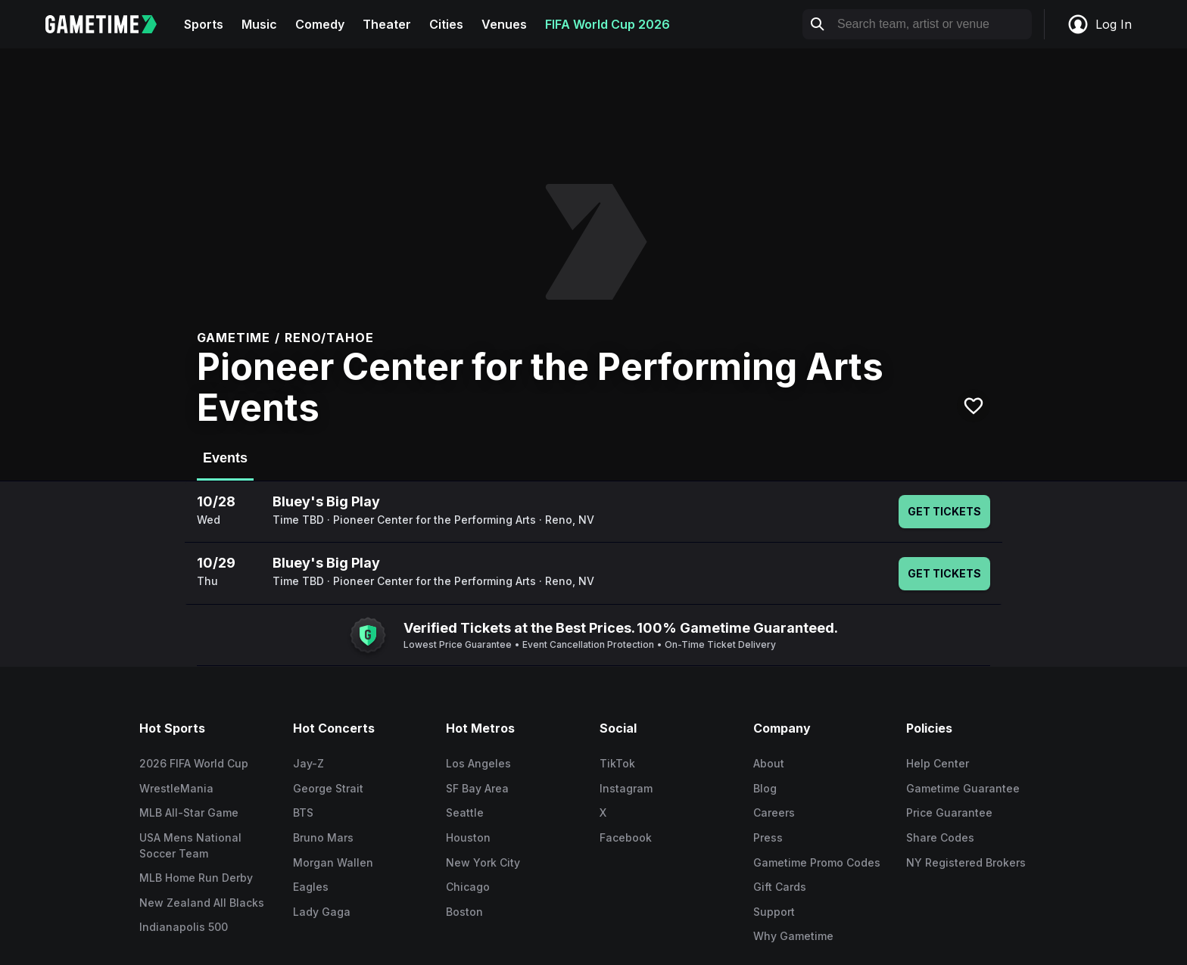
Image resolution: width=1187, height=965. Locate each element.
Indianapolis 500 (183, 926)
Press (768, 837)
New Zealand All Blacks (201, 902)
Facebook (626, 837)
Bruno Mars (323, 837)
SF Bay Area (477, 788)
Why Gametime (793, 935)
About (768, 763)
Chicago (468, 886)
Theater (387, 24)
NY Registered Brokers (966, 862)
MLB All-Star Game (188, 812)
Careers (774, 812)
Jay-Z (308, 763)
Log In (1099, 24)
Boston (464, 911)
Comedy (319, 24)
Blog (765, 788)
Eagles (311, 886)
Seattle (465, 812)
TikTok (617, 763)
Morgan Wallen (333, 862)
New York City (483, 862)
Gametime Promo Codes (816, 862)
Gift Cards (779, 886)
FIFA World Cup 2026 (607, 24)
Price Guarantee (949, 812)
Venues (504, 24)
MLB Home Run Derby (196, 877)
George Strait (328, 788)
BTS (303, 812)
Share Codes (940, 837)
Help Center (937, 763)
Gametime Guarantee (963, 788)
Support (774, 911)
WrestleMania (176, 788)
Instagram (626, 788)
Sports (203, 24)
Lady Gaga (321, 911)
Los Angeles (478, 763)
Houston (468, 837)
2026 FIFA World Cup (193, 763)
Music (259, 24)
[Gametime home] (110, 24)
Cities (446, 24)
